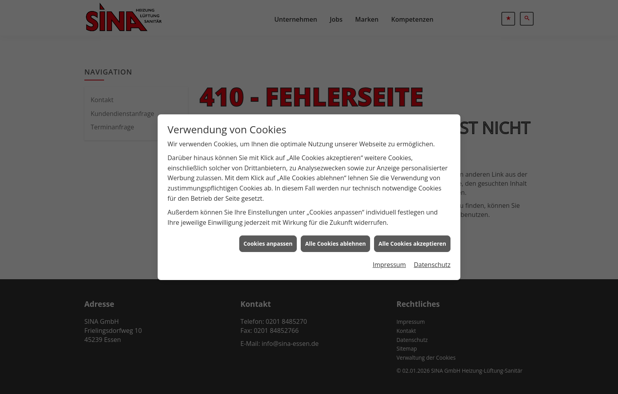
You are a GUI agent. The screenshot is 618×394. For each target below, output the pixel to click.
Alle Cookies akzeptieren (412, 242)
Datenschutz (432, 263)
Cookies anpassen (268, 242)
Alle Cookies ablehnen (335, 242)
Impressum (389, 263)
